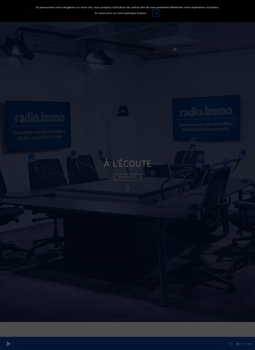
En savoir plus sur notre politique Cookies (120, 13)
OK (156, 13)
